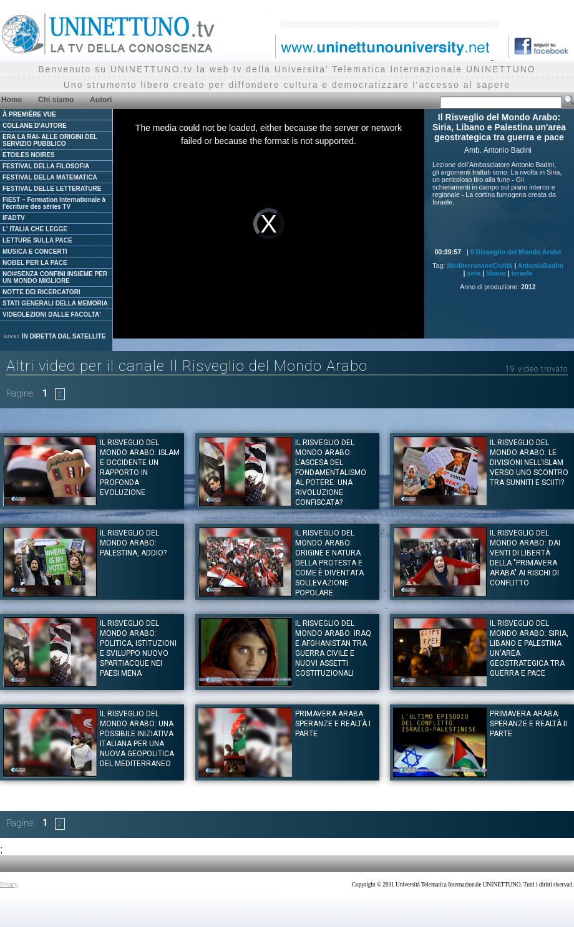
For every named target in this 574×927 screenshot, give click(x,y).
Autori (101, 99)
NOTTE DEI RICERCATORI (41, 292)
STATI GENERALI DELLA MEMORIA (55, 303)
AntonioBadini (540, 265)
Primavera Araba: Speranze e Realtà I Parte (333, 723)
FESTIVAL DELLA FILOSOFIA (45, 166)
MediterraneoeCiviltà (479, 265)
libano (495, 273)
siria (474, 273)
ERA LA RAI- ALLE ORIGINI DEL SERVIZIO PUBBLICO (49, 140)
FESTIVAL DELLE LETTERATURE (51, 188)
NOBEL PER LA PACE (34, 262)
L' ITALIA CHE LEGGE (34, 229)
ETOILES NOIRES (28, 154)
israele (522, 273)
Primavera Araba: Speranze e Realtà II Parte (528, 723)
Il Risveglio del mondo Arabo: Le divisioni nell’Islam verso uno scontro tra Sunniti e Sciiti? (529, 462)
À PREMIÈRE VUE (29, 114)
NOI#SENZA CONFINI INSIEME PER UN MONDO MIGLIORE (54, 277)
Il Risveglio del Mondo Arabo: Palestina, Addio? (133, 543)
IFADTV (13, 217)
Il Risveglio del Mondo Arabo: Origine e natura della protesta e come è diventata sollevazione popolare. (329, 563)
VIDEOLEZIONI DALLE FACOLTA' (51, 314)
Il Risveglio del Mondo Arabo (516, 252)
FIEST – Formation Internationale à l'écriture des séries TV (53, 203)
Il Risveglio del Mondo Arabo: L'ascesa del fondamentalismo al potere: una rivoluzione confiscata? (330, 472)
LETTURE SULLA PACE (37, 240)
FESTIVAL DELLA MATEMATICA (49, 177)
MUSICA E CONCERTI (34, 251)
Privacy (9, 884)
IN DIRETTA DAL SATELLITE (54, 336)
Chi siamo (56, 99)
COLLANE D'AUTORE (34, 125)
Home (11, 99)
